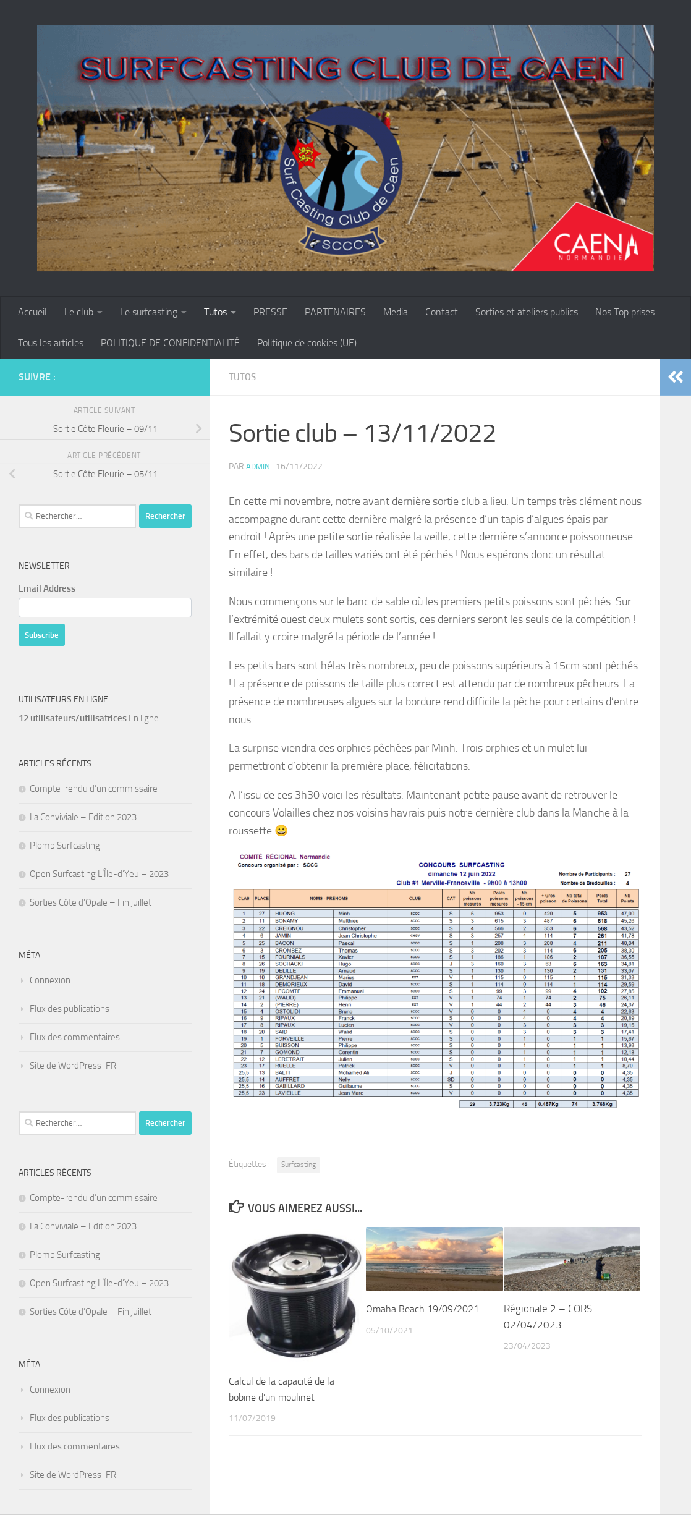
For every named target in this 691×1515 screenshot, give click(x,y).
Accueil (32, 312)
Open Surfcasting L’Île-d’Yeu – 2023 (99, 874)
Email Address (47, 588)
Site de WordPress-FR (73, 1065)
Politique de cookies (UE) (307, 343)
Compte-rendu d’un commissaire (94, 788)
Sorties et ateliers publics (526, 312)
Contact (441, 312)
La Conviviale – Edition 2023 (83, 817)
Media (395, 312)
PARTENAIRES (335, 312)
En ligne (89, 718)
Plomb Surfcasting (65, 845)
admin (258, 466)
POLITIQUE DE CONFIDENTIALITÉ (170, 343)
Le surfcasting (148, 312)
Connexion (50, 980)
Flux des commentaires (75, 1037)
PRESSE (270, 312)
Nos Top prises (625, 312)
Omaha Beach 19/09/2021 (426, 1308)
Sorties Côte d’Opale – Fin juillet (90, 902)
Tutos (215, 312)
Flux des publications (69, 1008)
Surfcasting (298, 1164)
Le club (78, 312)
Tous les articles (50, 343)
